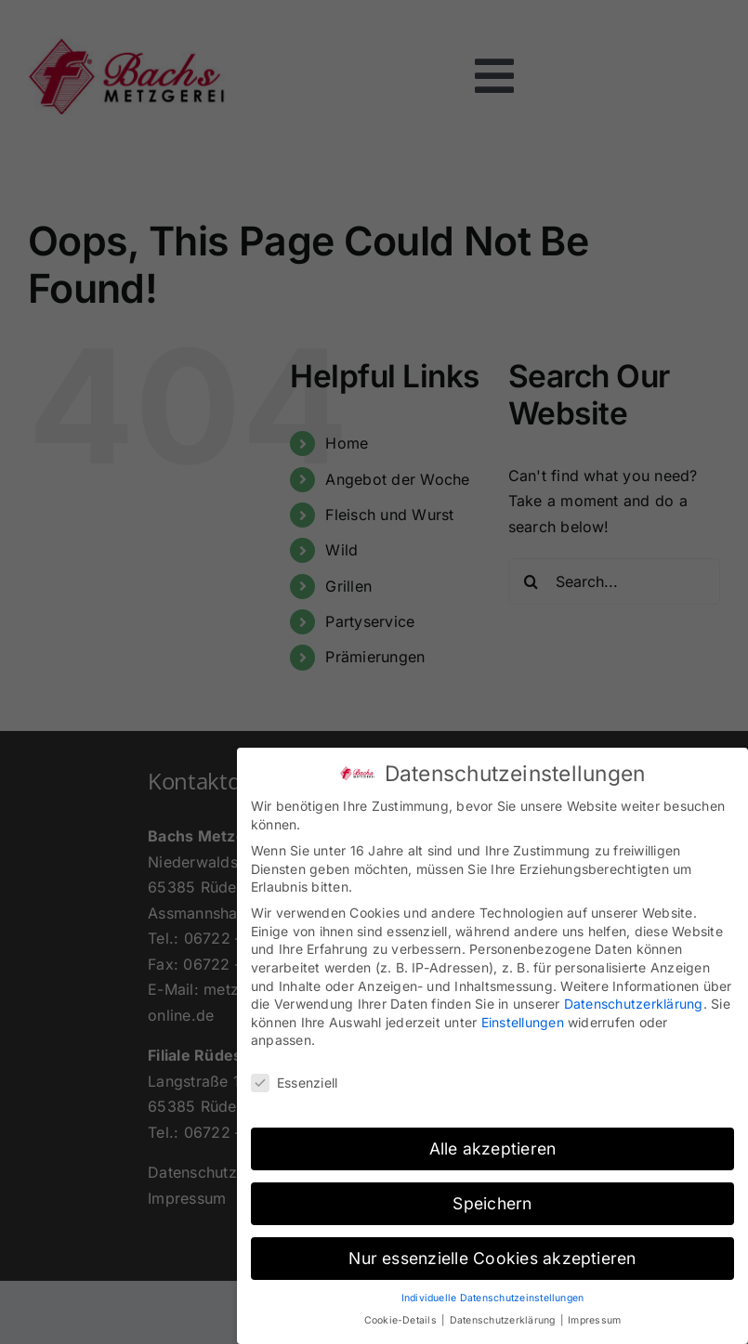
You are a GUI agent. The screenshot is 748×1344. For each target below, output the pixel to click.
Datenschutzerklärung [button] (504, 1313)
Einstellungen (522, 1014)
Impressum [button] (594, 1313)
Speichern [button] (492, 1195)
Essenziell (294, 1075)
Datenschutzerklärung (633, 996)
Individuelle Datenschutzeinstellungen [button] (492, 1290)
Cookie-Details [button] (402, 1313)
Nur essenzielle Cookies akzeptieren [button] (492, 1249)
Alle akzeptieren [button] (493, 1141)
